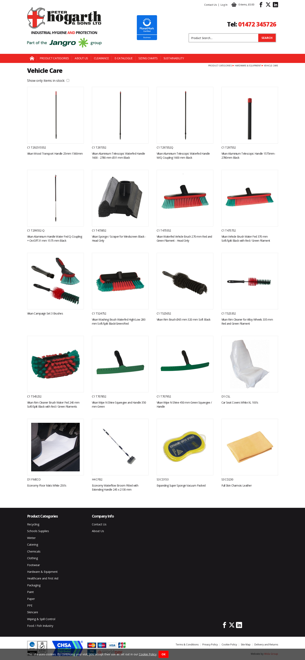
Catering (32, 544)
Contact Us (210, 4)
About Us (81, 58)
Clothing (32, 558)
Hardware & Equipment (248, 65)
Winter (31, 538)
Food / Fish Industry (40, 626)
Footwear (33, 565)
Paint (30, 592)
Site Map (246, 644)
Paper (31, 599)
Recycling (33, 524)
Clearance (101, 58)
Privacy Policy (210, 644)
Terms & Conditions (187, 644)
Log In (224, 4)
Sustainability (174, 58)
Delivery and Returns (266, 644)
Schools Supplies (38, 531)
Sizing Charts (148, 58)
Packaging (33, 585)
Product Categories (54, 58)
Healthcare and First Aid (42, 578)
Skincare (32, 612)
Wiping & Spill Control (41, 619)
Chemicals (33, 551)
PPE (29, 605)
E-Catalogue (123, 58)
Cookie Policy (229, 644)
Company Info (103, 516)
